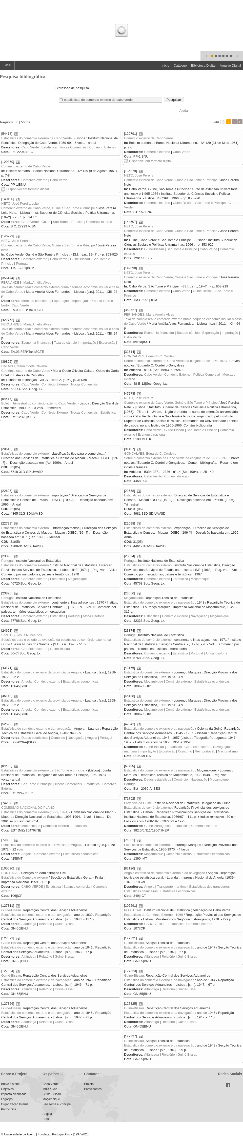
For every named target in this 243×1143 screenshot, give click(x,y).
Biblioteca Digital (203, 65)
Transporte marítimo (172, 886)
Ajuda (183, 110)
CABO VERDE (32, 886)
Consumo (185, 751)
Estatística (49, 147)
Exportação (60, 301)
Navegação (199, 616)
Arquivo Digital (230, 65)
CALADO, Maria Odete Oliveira (24, 366)
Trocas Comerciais (73, 147)
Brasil (46, 1119)
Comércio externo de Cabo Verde (148, 138)
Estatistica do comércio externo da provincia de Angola (41, 672)
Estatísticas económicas (212, 681)
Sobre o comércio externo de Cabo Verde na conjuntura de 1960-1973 (175, 361)
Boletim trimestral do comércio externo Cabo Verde (38, 403)
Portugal (22, 263)
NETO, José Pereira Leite (20, 203)
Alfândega (28, 924)
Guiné (46, 222)
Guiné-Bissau (183, 203)
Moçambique (200, 579)
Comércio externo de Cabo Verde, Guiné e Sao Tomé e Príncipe (48, 208)
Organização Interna (15, 1104)
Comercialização (176, 476)
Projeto (89, 1084)
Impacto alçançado (14, 1094)
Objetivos (7, 1089)
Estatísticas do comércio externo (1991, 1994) (34, 812)
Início (165, 65)
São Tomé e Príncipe (210, 203)
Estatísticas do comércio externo (25, 453)
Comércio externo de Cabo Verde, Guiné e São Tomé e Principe (170, 231)
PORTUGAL (10, 873)
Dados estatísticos (34, 738)
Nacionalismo (228, 751)
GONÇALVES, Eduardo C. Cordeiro (150, 356)
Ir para (214, 122)
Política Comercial (206, 374)
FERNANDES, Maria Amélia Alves (26, 282)
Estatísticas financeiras (141, 891)
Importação (79, 301)
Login (7, 64)
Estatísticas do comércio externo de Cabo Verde (36, 138)
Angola (26, 681)
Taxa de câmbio (188, 333)
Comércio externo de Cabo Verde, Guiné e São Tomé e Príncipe (171, 180)
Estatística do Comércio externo (24, 877)
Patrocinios (8, 1109)
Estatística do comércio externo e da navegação (159, 602)
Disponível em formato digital (148, 161)
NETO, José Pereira (138, 175)
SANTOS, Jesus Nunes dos (21, 635)
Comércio (58, 738)
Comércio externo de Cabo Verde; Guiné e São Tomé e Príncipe (171, 277)
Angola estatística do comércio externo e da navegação (164, 873)
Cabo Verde (30, 147)
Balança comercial (77, 886)
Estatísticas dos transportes (209, 886)
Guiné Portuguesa (157, 826)
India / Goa (50, 1089)
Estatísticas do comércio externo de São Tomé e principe (42, 770)
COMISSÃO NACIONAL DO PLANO (27, 807)
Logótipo (7, 1099)
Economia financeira (159, 333)
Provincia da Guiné (138, 803)
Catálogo (180, 65)
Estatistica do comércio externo (147, 672)
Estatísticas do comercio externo (148, 495)
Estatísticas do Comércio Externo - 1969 (153, 915)
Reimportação (205, 751)
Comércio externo (157, 152)
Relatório (45, 924)
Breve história (10, 1084)
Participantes (93, 1089)
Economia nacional (152, 434)
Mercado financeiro (35, 301)
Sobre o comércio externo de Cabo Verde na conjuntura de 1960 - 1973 (176, 458)
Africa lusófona (94, 616)
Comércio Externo (102, 147)
